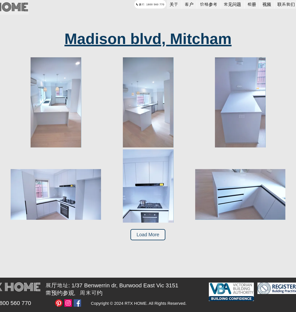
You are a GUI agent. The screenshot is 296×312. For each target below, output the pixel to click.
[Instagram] (68, 303)
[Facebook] (77, 303)
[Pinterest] (58, 303)
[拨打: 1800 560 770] (150, 4)
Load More (148, 234)
